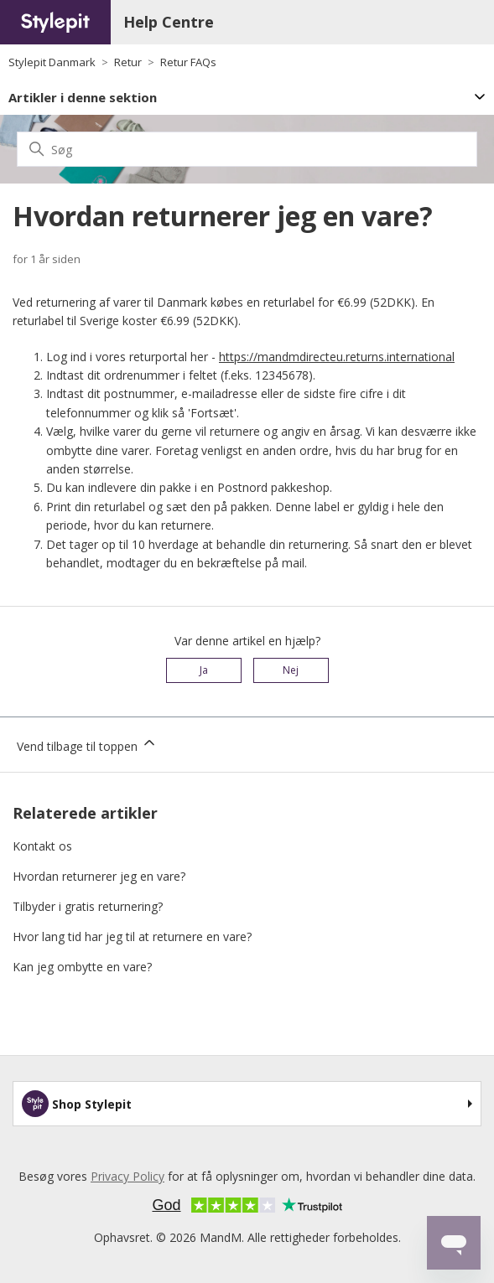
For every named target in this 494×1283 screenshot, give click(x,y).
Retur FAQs (188, 62)
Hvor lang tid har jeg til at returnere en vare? (132, 936)
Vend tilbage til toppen (87, 744)
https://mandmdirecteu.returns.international (337, 357)
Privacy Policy (127, 1176)
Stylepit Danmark (52, 62)
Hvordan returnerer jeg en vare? (99, 876)
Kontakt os (42, 846)
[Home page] (55, 22)
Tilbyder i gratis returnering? (88, 906)
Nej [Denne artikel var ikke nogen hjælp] (291, 670)
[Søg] (247, 149)
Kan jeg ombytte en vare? (82, 967)
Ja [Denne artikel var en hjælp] (204, 670)
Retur (128, 62)
